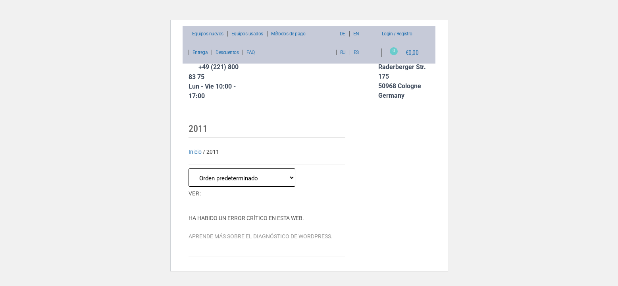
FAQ (250, 52)
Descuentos (227, 52)
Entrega (200, 52)
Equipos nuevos (207, 34)
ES (356, 52)
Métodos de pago (288, 34)
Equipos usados (247, 34)
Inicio (195, 152)
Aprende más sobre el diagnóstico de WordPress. (261, 236)
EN (356, 34)
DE (342, 34)
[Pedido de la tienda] (242, 177)
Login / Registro (397, 34)
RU (343, 52)
